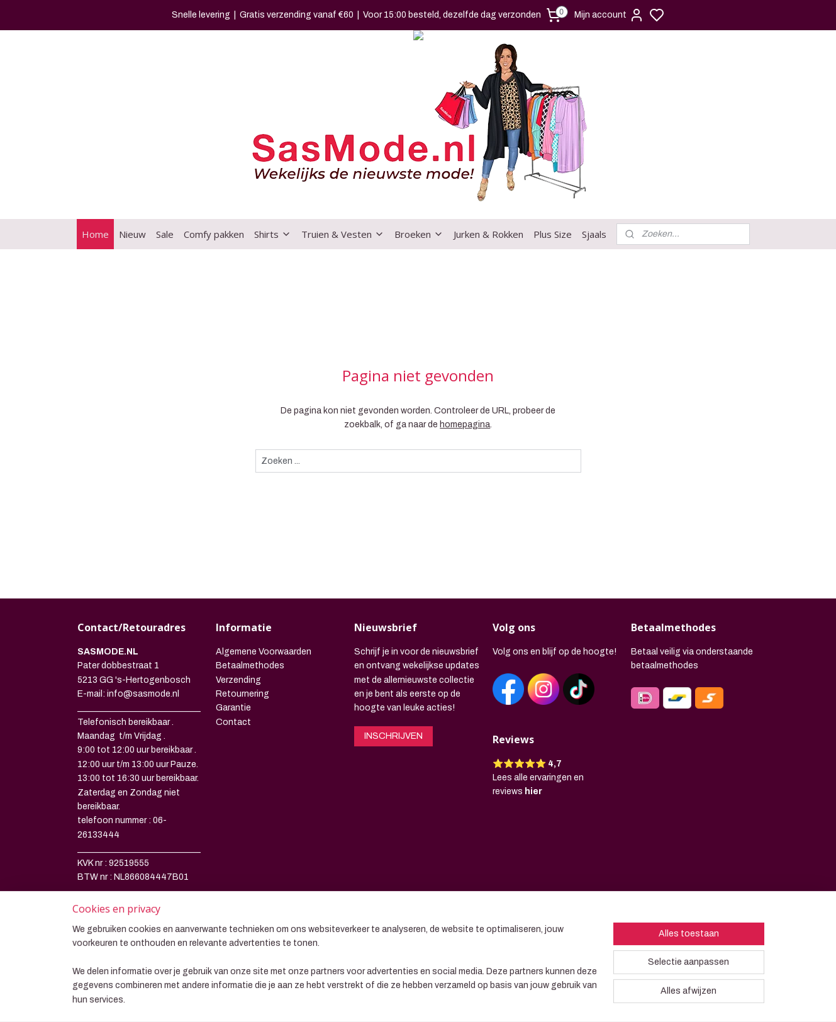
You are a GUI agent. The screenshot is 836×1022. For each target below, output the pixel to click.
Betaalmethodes (250, 665)
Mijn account (609, 15)
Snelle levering (201, 15)
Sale (165, 234)
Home (95, 234)
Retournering (242, 694)
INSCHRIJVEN (393, 736)
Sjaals (594, 234)
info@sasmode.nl (143, 694)
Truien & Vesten (342, 234)
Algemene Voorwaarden (263, 651)
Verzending (238, 680)
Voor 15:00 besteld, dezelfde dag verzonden (452, 15)
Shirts (272, 234)
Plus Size (552, 234)
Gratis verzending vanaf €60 (297, 15)
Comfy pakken (214, 234)
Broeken (418, 234)
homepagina (465, 424)
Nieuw (132, 234)
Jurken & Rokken (488, 234)
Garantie (233, 707)
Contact (233, 722)
